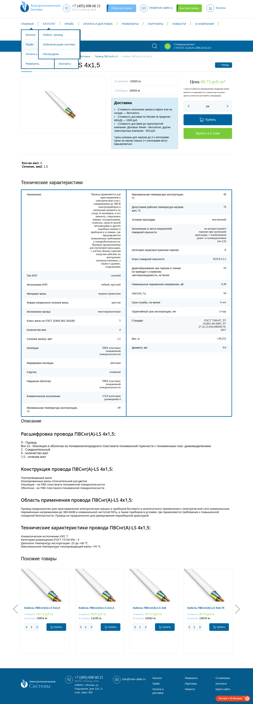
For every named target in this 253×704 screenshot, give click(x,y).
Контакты (33, 34)
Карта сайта (223, 689)
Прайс (69, 23)
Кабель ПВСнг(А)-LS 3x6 (149, 607)
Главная (27, 23)
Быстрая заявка (189, 8)
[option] (45, 614)
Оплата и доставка (98, 23)
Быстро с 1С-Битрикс (230, 698)
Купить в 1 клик (208, 133)
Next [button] (235, 609)
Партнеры (155, 23)
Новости (179, 23)
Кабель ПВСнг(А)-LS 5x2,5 (42, 607)
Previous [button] (17, 609)
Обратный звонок (121, 8)
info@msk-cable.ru (133, 679)
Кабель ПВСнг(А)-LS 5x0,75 (205, 607)
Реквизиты (130, 23)
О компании (204, 23)
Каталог (49, 23)
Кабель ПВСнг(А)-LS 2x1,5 (96, 607)
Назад (223, 64)
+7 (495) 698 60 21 (88, 677)
